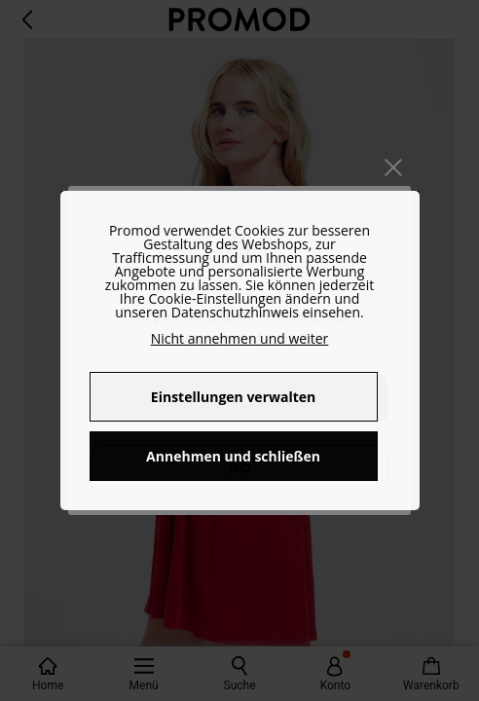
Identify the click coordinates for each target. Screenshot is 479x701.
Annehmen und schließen (233, 456)
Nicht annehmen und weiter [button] (240, 338)
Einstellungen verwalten (233, 396)
